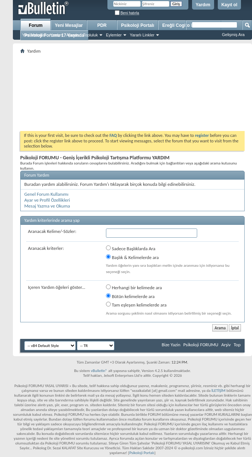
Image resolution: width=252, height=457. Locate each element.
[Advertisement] (132, 92)
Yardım (203, 4)
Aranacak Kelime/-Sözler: (52, 231)
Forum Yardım (36, 175)
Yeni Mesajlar (34, 35)
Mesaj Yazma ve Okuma (47, 206)
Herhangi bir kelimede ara (134, 287)
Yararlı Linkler (142, 35)
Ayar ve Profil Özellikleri (47, 200)
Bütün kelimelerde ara (130, 296)
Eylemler (114, 35)
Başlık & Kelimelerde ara (132, 257)
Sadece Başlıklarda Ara (130, 248)
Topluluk (90, 35)
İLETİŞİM (219, 390)
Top (237, 344)
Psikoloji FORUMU (200, 344)
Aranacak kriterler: (46, 248)
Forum (35, 25)
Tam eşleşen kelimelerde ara (136, 305)
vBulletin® (99, 370)
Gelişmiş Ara (233, 34)
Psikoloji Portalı (137, 25)
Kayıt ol (229, 4)
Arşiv (226, 344)
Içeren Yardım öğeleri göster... (56, 287)
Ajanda (72, 35)
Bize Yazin (171, 344)
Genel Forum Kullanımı (46, 194)
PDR (101, 25)
